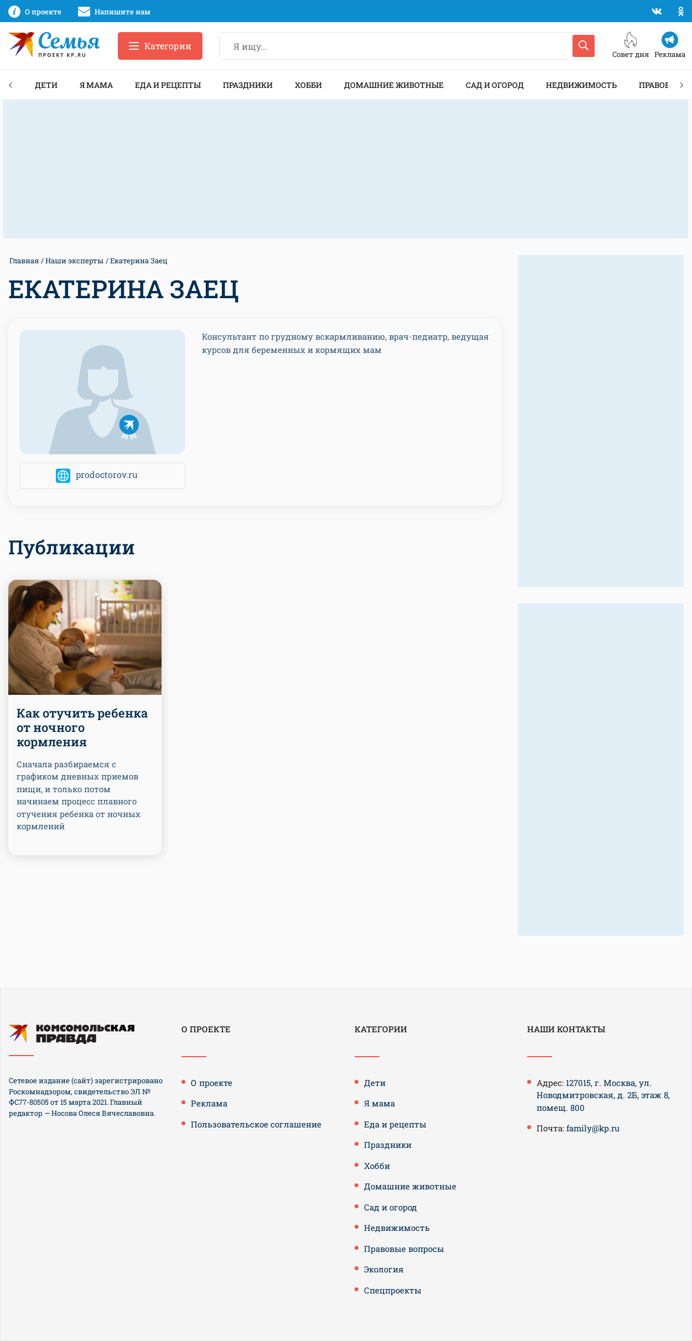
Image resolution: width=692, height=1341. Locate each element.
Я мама (96, 85)
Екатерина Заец (139, 261)
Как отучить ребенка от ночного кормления (82, 727)
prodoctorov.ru (107, 475)
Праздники (248, 85)
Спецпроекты (393, 1290)
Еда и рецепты (168, 85)
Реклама (209, 1103)
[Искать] (584, 46)
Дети (46, 85)
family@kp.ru (593, 1128)
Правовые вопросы (404, 1248)
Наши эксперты (74, 261)
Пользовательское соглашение (256, 1124)
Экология (384, 1269)
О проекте (211, 1082)
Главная (24, 261)
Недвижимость (581, 85)
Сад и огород (495, 85)
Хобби (308, 85)
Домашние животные (394, 85)
